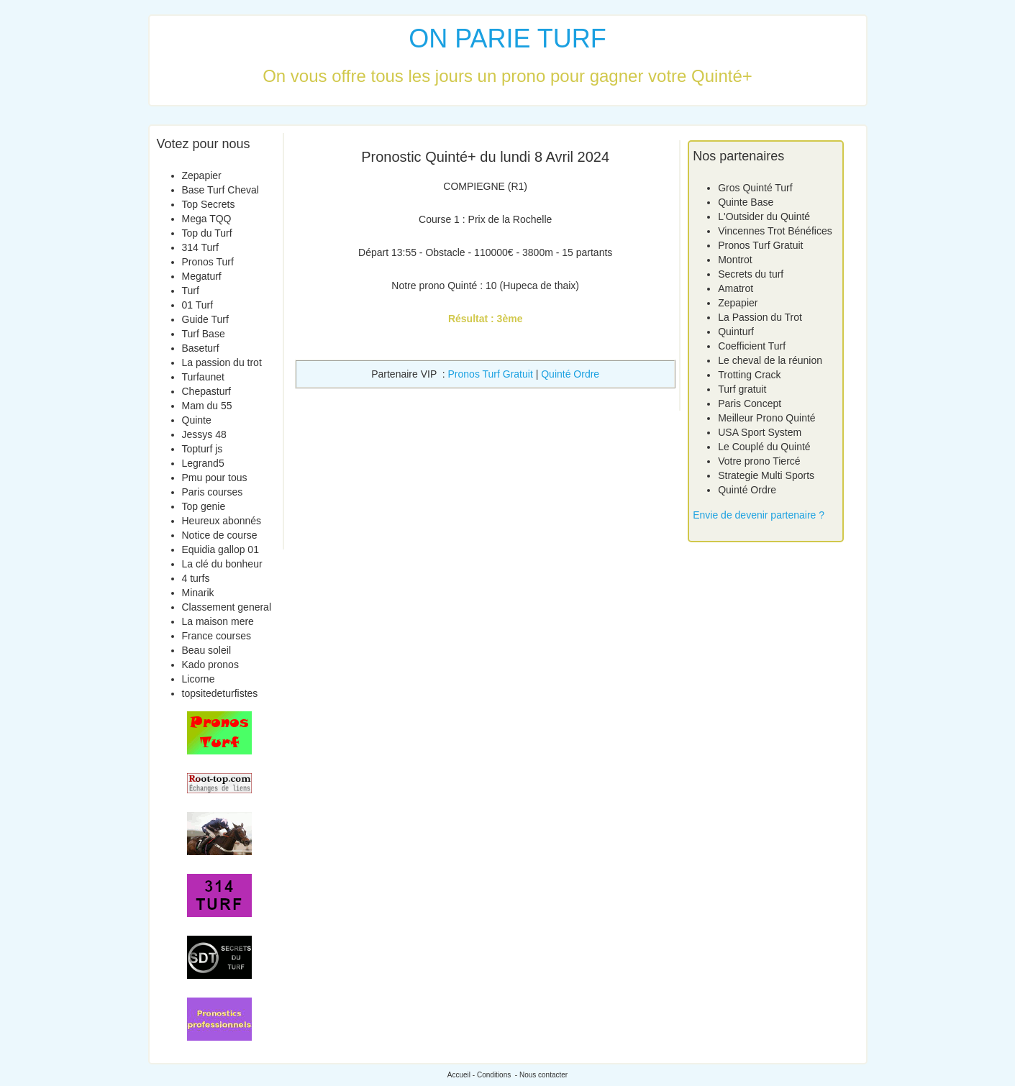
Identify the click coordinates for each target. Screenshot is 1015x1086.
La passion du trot (222, 362)
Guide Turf (205, 319)
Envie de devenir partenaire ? (758, 515)
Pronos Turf (208, 262)
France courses (216, 636)
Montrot (735, 259)
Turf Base (203, 333)
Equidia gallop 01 (220, 549)
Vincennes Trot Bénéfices (775, 231)
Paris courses (212, 492)
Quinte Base (745, 202)
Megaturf (202, 276)
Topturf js (202, 449)
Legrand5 (203, 463)
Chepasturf (206, 391)
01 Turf (198, 305)
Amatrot (735, 288)
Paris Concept (749, 403)
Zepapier (202, 175)
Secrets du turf (750, 274)
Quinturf (736, 331)
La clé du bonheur (222, 564)
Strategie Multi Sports (766, 475)
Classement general (227, 607)
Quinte (196, 420)
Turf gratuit (742, 389)
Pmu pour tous (214, 477)
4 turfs (196, 578)
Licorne (198, 679)
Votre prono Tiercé (759, 461)
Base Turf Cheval (220, 190)
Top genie (204, 506)
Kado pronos (210, 664)
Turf (190, 290)
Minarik (198, 592)
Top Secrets (208, 204)
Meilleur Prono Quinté (766, 418)
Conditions (494, 1075)
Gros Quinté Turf (755, 187)
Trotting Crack (749, 374)
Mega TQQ (207, 218)
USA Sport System (759, 432)
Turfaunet (203, 377)
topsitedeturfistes (220, 693)
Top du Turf (207, 233)
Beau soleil (207, 650)
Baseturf (200, 348)
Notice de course (220, 535)
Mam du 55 (207, 405)
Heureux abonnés (222, 520)
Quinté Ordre (570, 374)
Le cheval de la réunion (770, 360)
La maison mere (218, 621)
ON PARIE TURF (507, 38)
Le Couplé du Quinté (764, 446)
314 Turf (200, 247)
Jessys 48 (204, 434)
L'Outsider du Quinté (764, 216)
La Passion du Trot (760, 317)
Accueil (458, 1075)
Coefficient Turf (752, 346)
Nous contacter (543, 1075)
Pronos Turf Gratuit (490, 374)
